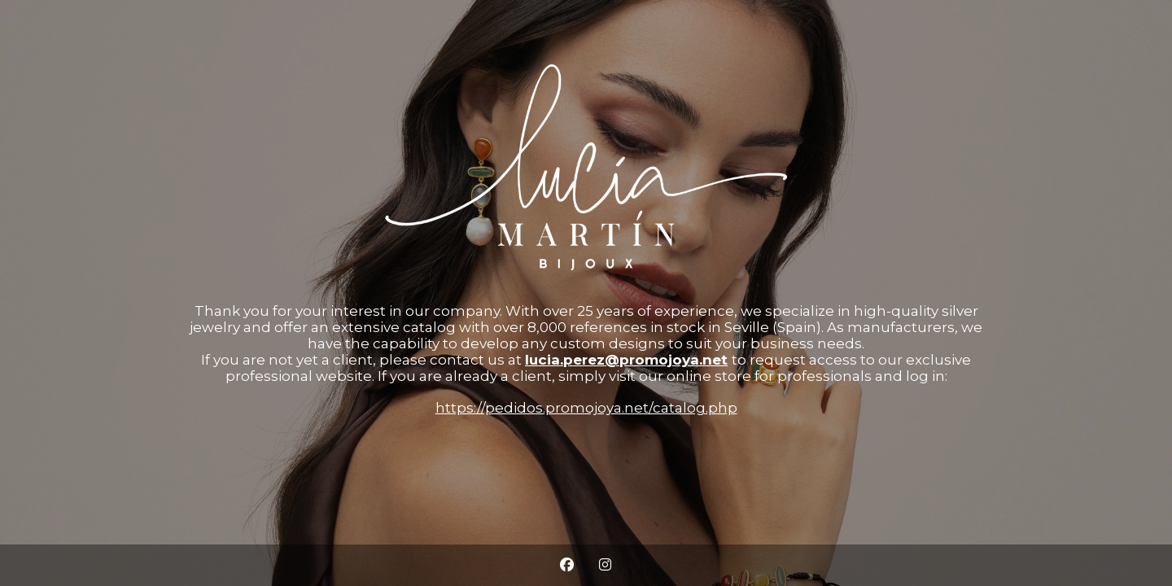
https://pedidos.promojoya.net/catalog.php (586, 408)
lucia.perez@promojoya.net (626, 360)
